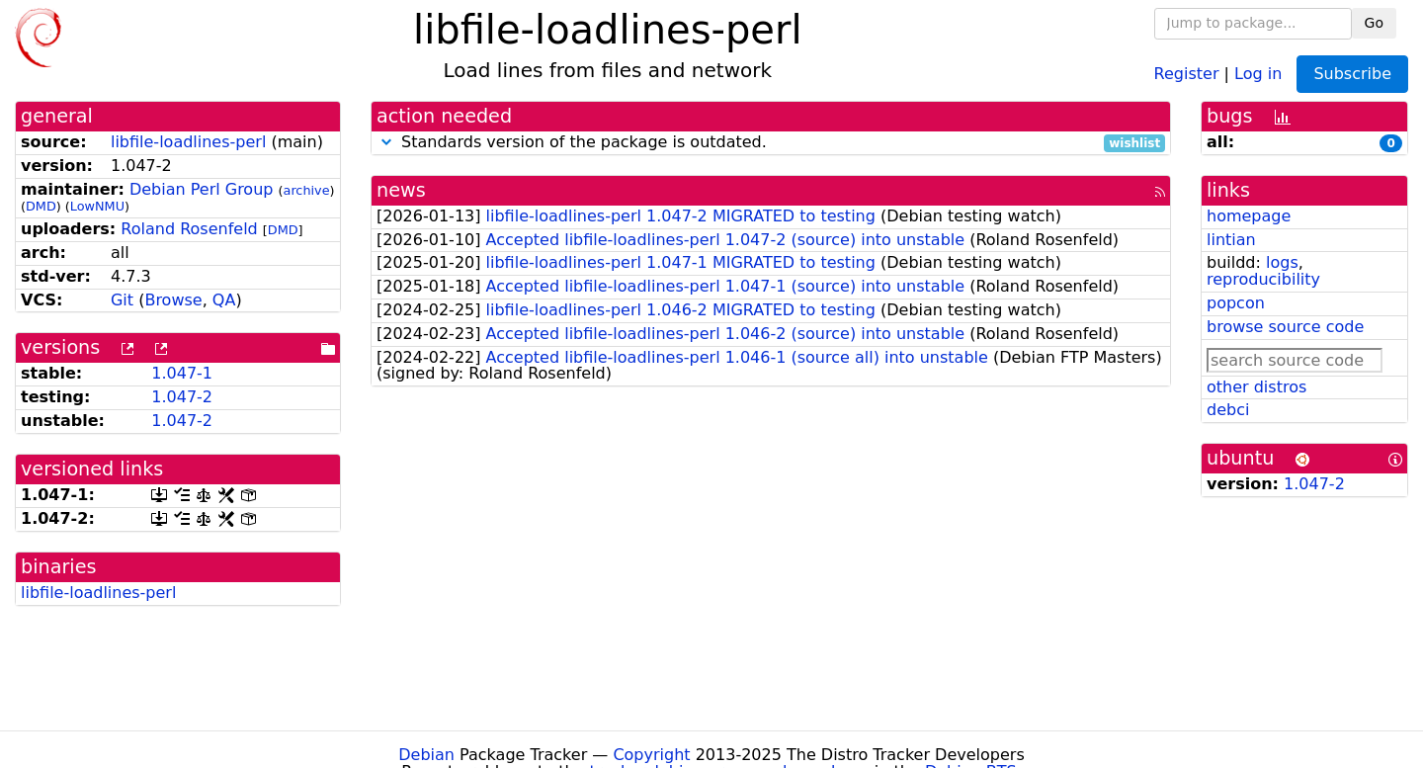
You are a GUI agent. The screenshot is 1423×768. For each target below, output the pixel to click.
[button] (386, 141)
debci (1228, 409)
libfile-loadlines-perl (188, 141)
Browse (173, 300)
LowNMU (97, 206)
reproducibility (1263, 279)
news (401, 190)
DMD (41, 206)
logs (1282, 262)
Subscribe (1352, 73)
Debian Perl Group (201, 189)
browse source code (1285, 326)
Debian (426, 754)
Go (1374, 23)
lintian (1231, 239)
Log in (1258, 72)
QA (224, 300)
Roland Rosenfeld (189, 228)
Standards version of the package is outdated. (771, 142)
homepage (1249, 216)
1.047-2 (181, 396)
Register (1186, 72)
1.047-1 (181, 373)
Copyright (651, 754)
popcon (1236, 303)
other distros (1256, 387)
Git (122, 300)
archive (307, 190)
